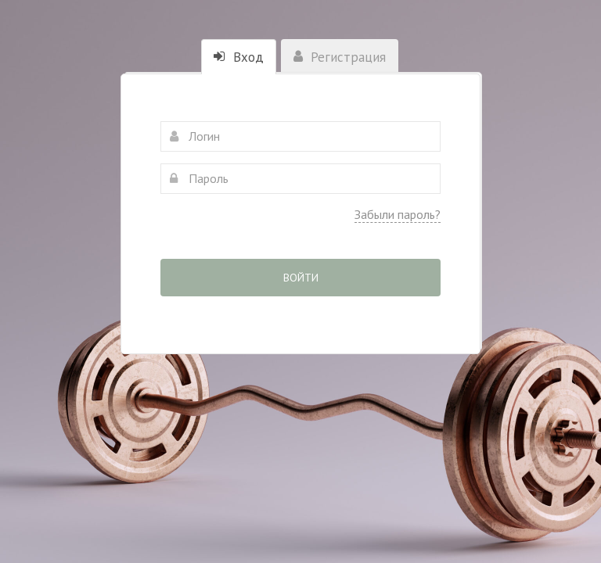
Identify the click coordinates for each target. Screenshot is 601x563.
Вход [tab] (239, 57)
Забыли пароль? (397, 214)
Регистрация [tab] (339, 57)
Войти (300, 278)
